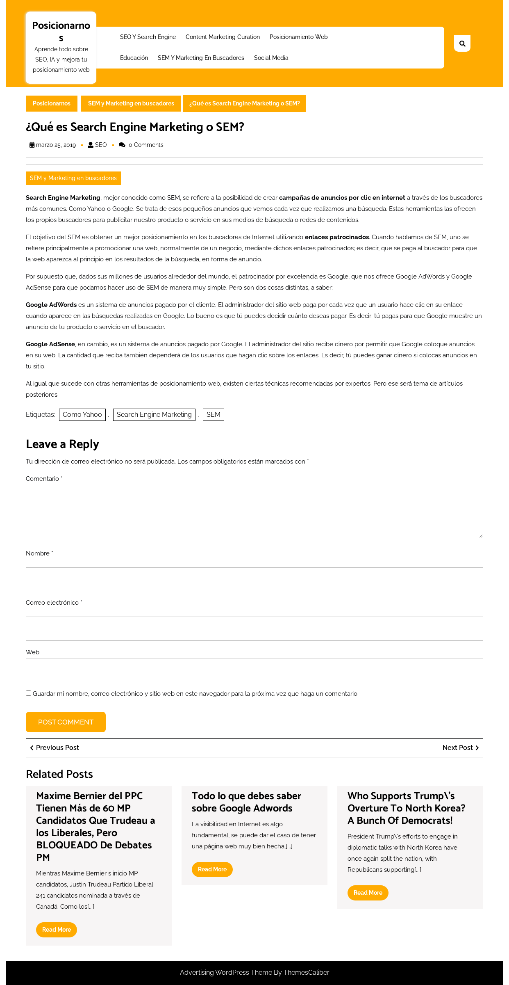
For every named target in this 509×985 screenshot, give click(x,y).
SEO (101, 145)
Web (32, 652)
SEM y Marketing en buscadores (201, 58)
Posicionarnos (61, 32)
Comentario (44, 478)
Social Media (271, 58)
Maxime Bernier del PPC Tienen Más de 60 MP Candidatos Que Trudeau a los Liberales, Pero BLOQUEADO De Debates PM (95, 827)
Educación (134, 58)
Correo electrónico (54, 602)
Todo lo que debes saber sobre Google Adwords (246, 802)
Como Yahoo (82, 414)
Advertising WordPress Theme (227, 972)
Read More (59, 931)
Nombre (39, 553)
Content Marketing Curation (223, 37)
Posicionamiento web (299, 37)
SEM (213, 414)
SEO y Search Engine (148, 37)
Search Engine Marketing (154, 414)
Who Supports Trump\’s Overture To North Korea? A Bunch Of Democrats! (407, 809)
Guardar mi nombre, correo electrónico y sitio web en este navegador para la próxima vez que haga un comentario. (196, 693)
